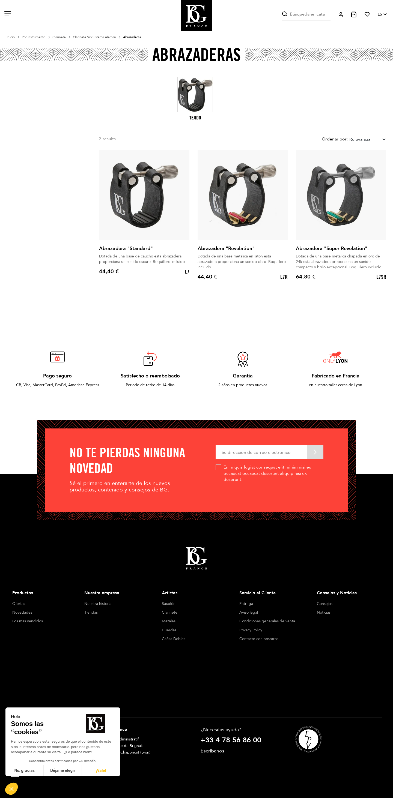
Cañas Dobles (173, 638)
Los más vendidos (27, 621)
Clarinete (169, 612)
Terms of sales (190, 778)
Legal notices (160, 778)
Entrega (246, 603)
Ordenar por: (335, 139)
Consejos (324, 603)
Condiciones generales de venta (267, 621)
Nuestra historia (97, 603)
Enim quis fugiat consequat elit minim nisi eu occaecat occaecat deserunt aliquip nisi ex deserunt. (267, 473)
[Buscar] (306, 14)
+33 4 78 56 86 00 (231, 689)
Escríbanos (212, 700)
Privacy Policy (250, 630)
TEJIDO (195, 118)
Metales (168, 621)
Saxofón (168, 603)
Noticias (324, 612)
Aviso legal (248, 612)
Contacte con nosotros (258, 638)
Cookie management (226, 778)
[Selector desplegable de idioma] (382, 14)
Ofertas (18, 603)
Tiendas (91, 612)
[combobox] (367, 139)
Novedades (22, 612)
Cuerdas (169, 630)
